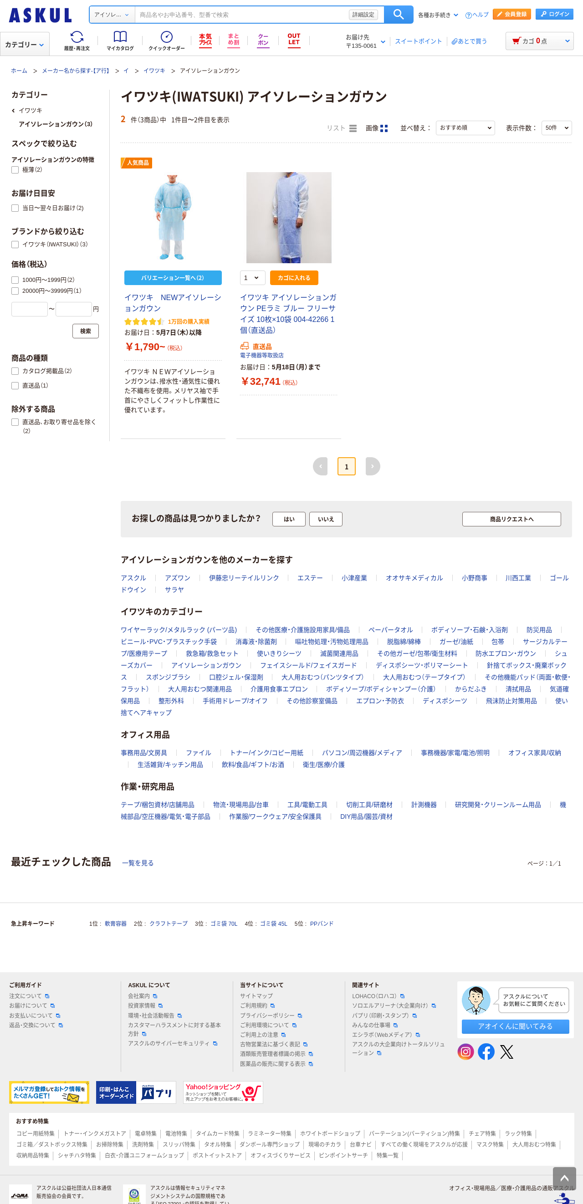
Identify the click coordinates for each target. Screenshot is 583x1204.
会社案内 (142, 996)
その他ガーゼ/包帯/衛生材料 (417, 653)
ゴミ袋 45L (273, 924)
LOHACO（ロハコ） (378, 996)
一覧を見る (138, 863)
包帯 (497, 641)
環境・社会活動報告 (155, 1016)
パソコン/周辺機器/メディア (362, 752)
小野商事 (474, 578)
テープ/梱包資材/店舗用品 (157, 804)
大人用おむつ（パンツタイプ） (322, 677)
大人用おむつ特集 (534, 1145)
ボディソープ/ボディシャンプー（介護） (381, 689)
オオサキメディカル (414, 578)
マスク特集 (490, 1145)
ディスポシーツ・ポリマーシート (422, 665)
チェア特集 (482, 1134)
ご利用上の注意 (263, 1035)
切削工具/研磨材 (369, 804)
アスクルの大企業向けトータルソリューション (398, 1048)
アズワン (177, 578)
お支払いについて (34, 1016)
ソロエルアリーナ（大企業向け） (394, 1006)
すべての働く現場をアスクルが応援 (424, 1145)
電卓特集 (146, 1134)
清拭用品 (518, 689)
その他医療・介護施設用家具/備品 (303, 629)
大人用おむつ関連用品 (200, 689)
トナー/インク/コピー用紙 (266, 752)
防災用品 (539, 629)
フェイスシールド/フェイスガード (309, 665)
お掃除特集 (109, 1145)
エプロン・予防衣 (380, 700)
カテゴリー (24, 44)
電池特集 (176, 1134)
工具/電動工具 (307, 804)
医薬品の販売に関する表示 (276, 1064)
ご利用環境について (268, 1025)
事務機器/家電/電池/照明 (455, 752)
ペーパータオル (390, 629)
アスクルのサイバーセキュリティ (172, 1044)
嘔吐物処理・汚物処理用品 (331, 641)
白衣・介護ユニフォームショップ (144, 1156)
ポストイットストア (217, 1156)
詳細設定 (363, 14)
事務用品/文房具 (144, 752)
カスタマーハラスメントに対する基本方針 (174, 1029)
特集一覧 (388, 1156)
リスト (342, 128)
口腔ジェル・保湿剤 (236, 677)
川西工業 (518, 578)
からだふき (471, 689)
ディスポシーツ (445, 700)
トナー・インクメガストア (94, 1134)
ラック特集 (518, 1134)
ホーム (19, 71)
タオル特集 (217, 1145)
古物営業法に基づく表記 (273, 1044)
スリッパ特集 (179, 1145)
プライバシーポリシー (271, 1016)
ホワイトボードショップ (330, 1134)
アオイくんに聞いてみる (515, 1026)
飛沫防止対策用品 (511, 700)
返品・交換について (36, 1025)
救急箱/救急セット (212, 653)
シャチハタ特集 (77, 1156)
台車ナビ (361, 1145)
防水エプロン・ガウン (506, 653)
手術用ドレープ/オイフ (235, 700)
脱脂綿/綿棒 (404, 641)
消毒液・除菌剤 (256, 641)
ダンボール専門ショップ (270, 1145)
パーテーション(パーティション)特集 (414, 1134)
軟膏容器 (116, 924)
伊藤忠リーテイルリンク (244, 578)
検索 (399, 14)
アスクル (133, 578)
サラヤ (174, 589)
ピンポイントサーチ (343, 1156)
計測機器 (424, 804)
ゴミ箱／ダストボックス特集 (51, 1145)
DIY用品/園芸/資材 (366, 816)
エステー (310, 578)
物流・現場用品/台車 (241, 804)
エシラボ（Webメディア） (385, 1035)
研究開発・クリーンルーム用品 (498, 804)
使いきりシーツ (279, 653)
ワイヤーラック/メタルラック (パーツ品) (179, 629)
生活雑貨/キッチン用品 (170, 764)
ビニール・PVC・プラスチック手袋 (169, 641)
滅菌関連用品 (339, 653)
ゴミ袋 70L (223, 924)
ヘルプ (480, 15)
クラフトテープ (168, 924)
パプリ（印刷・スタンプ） (384, 1016)
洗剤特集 (143, 1145)
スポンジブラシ (168, 677)
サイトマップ (256, 996)
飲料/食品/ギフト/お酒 (253, 764)
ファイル (198, 752)
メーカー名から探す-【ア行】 (75, 71)
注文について (29, 996)
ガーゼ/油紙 (456, 641)
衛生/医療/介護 (324, 764)
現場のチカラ (324, 1145)
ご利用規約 (257, 1006)
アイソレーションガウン (206, 665)
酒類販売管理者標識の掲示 (276, 1054)
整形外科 (171, 700)
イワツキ (154, 71)
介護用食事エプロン (279, 689)
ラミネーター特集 (270, 1134)
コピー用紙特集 (35, 1134)
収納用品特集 (32, 1156)
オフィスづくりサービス (281, 1156)
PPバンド (322, 924)
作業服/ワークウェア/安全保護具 (275, 816)
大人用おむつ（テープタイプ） (424, 677)
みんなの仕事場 (375, 1025)
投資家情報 (145, 1006)
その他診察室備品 (312, 700)
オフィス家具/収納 (534, 752)
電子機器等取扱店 (262, 355)
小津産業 (354, 578)
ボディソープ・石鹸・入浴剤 (469, 629)
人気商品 (138, 163)
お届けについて (32, 1006)
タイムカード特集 (218, 1134)
